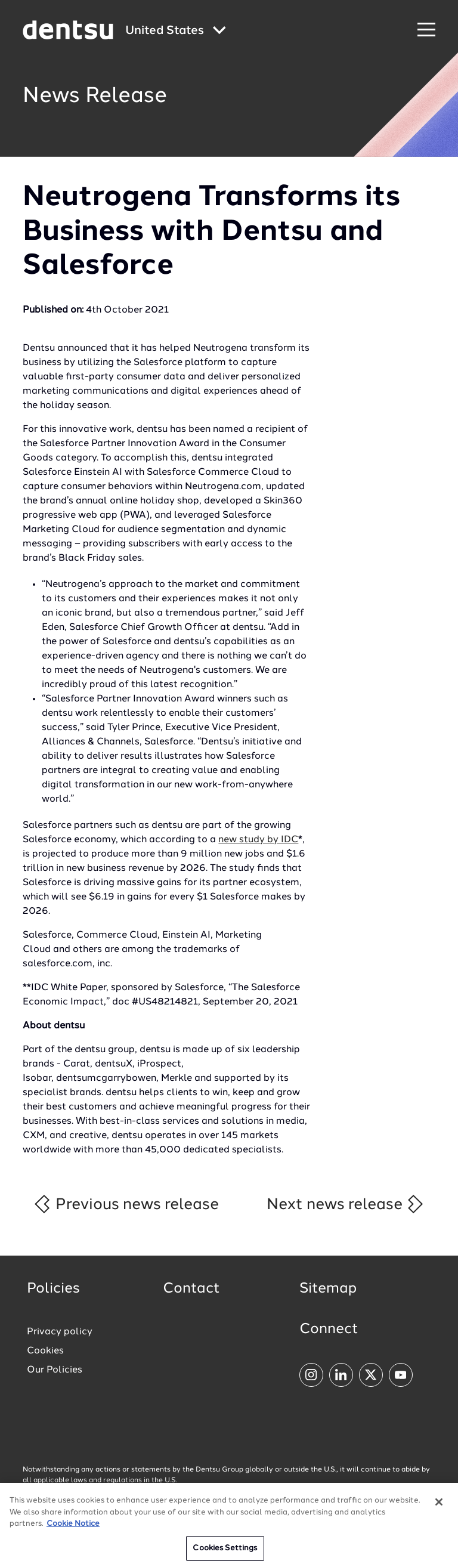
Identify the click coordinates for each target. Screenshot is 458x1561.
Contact (191, 1289)
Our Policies (54, 1370)
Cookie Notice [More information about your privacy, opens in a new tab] (73, 1528)
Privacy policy (59, 1332)
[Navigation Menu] (426, 30)
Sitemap (328, 1289)
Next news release (346, 1204)
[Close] (439, 1507)
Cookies (45, 1351)
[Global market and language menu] (175, 31)
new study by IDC (258, 840)
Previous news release (125, 1204)
